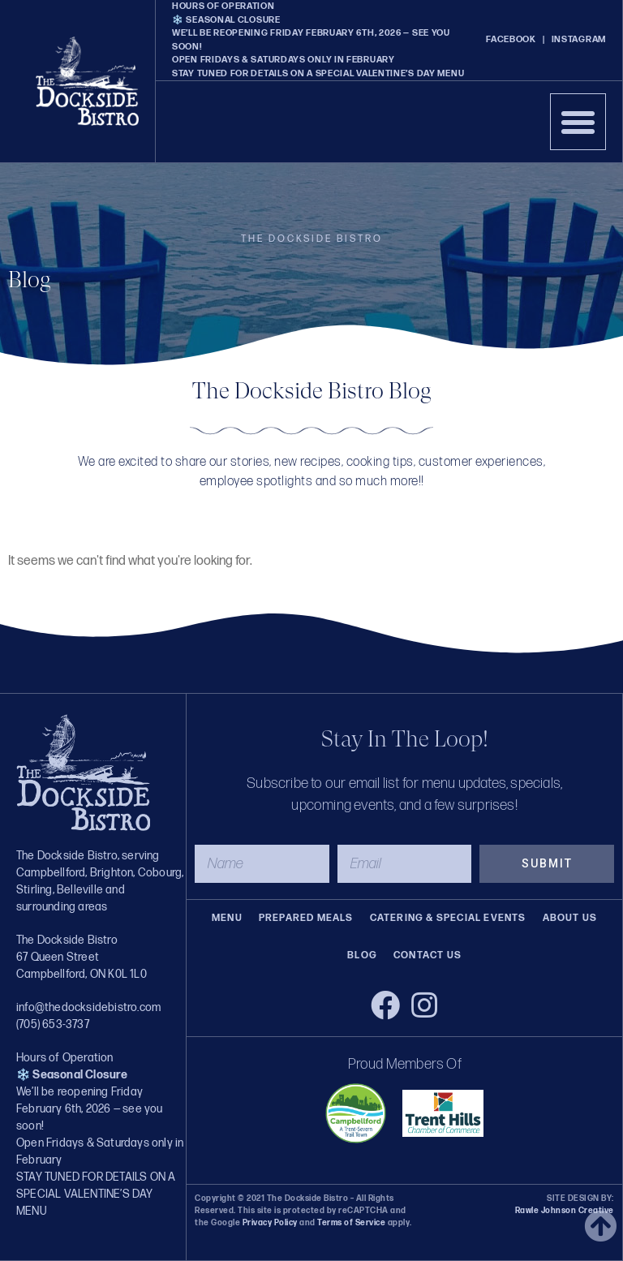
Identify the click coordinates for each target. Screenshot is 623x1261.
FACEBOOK (511, 39)
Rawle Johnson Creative (564, 1211)
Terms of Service (351, 1223)
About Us (570, 918)
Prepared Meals (306, 918)
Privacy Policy (270, 1223)
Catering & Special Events (448, 918)
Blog (362, 955)
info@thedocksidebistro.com (88, 1007)
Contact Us (427, 955)
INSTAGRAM (579, 39)
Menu (227, 918)
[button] (578, 121)
